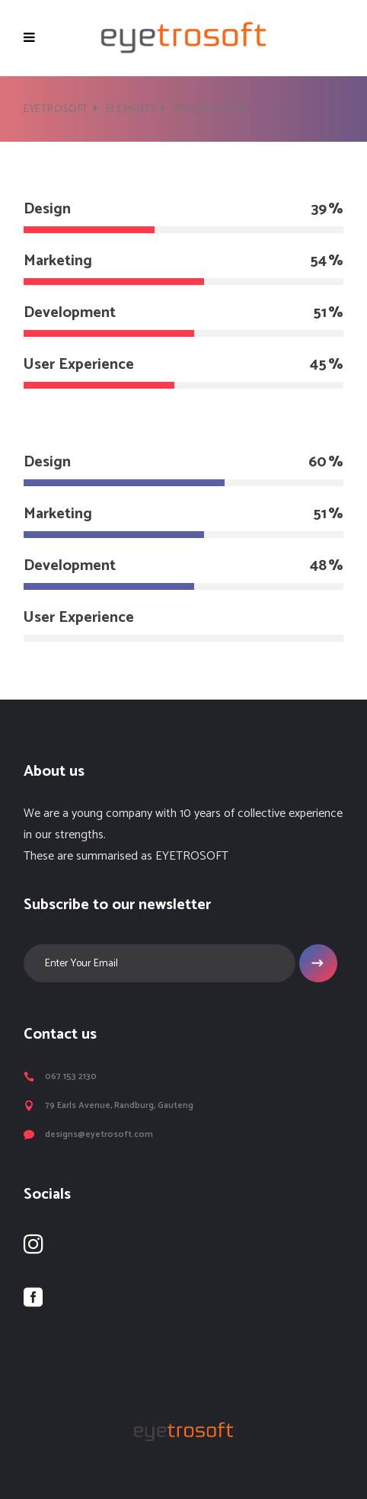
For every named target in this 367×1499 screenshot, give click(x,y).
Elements (131, 109)
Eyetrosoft (56, 109)
